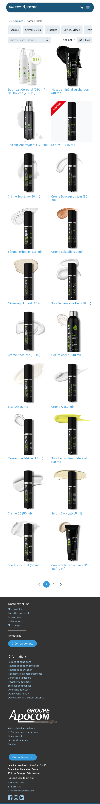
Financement (15, 736)
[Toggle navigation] (88, 7)
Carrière (12, 744)
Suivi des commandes (19, 685)
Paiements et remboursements (25, 673)
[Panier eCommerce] (81, 7)
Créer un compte (22, 643)
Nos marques (15, 625)
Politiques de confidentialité (23, 665)
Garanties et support (19, 677)
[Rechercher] (47, 40)
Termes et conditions (19, 661)
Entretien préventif (18, 613)
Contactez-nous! (22, 757)
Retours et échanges (19, 681)
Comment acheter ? (19, 689)
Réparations (14, 617)
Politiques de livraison (20, 669)
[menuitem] (14, 29)
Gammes (18, 20)
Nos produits (15, 609)
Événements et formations (23, 732)
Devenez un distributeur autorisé (26, 697)
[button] (68, 40)
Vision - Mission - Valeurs (21, 728)
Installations (15, 621)
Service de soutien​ (18, 740)
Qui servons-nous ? (18, 693)
